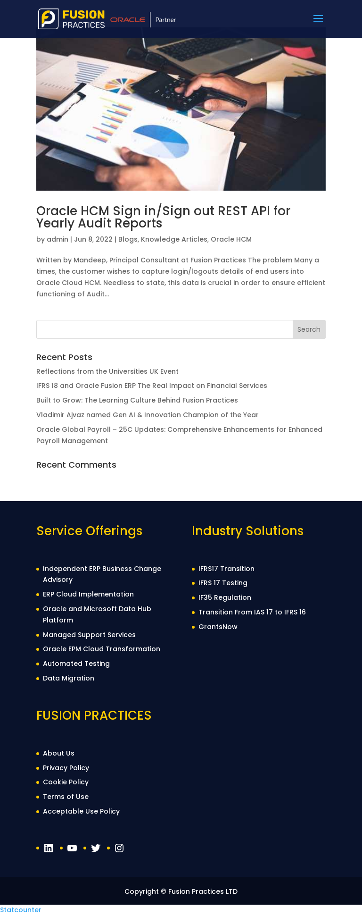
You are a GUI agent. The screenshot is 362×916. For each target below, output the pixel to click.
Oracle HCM (231, 239)
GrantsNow (218, 626)
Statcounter (20, 910)
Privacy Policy (66, 768)
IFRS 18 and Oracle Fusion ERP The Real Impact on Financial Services (151, 385)
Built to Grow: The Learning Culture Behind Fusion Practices (137, 400)
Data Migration (68, 678)
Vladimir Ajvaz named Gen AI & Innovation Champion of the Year (147, 415)
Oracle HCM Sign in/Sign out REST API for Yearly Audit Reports (163, 217)
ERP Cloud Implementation (88, 594)
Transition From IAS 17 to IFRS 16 (252, 612)
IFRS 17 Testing (222, 583)
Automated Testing (76, 663)
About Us (58, 753)
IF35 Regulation (224, 597)
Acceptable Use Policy (81, 811)
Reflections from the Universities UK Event (107, 371)
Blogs (128, 239)
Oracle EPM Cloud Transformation (101, 649)
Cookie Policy (66, 782)
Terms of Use (66, 796)
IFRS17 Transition (226, 568)
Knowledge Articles (174, 239)
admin (57, 239)
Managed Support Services (89, 634)
